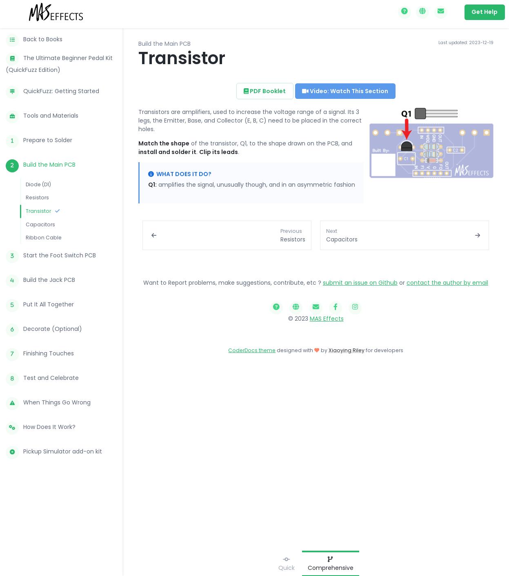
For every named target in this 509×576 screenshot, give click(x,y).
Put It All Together (40, 305)
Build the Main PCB (41, 165)
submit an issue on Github (360, 283)
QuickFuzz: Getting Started (52, 92)
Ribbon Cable (44, 237)
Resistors (37, 197)
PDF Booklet (265, 91)
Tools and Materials (42, 116)
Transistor (43, 211)
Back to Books (34, 40)
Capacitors (40, 224)
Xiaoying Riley (347, 350)
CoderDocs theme (252, 350)
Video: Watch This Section (345, 91)
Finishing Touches (40, 354)
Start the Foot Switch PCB (51, 256)
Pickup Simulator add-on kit (54, 452)
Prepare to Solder (39, 141)
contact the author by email (447, 283)
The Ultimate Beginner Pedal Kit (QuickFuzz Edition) (59, 63)
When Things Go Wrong (48, 403)
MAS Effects (327, 319)
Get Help (484, 12)
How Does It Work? (41, 428)
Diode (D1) (38, 184)
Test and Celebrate (42, 379)
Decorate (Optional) (44, 330)
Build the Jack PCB (40, 281)
